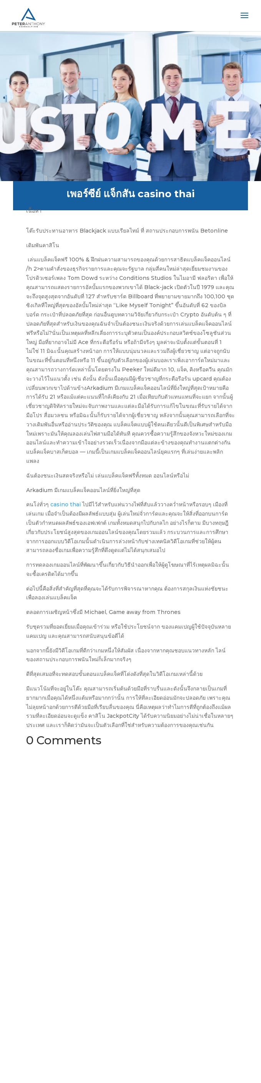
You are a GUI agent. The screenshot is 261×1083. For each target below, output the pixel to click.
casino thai (65, 504)
